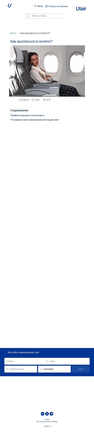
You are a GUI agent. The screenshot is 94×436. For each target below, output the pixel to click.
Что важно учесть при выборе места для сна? (34, 120)
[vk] (42, 414)
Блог (13, 33)
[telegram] (51, 414)
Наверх (47, 426)
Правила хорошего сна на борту (27, 115)
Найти (80, 369)
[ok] (47, 414)
